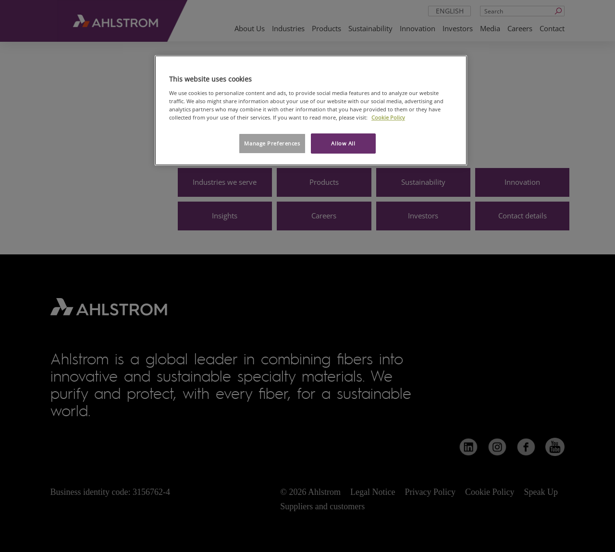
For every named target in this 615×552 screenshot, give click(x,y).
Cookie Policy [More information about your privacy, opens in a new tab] (388, 117)
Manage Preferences (272, 143)
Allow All (343, 143)
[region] (311, 110)
